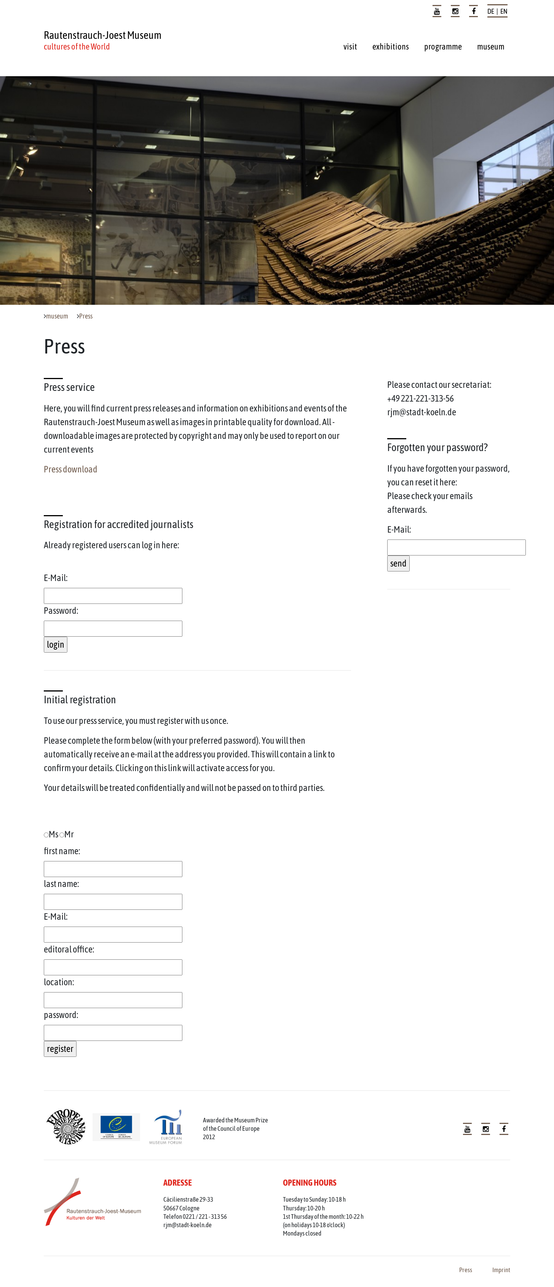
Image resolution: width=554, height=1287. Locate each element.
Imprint (501, 1270)
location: (59, 982)
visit (350, 46)
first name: (62, 851)
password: (61, 1015)
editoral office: (69, 949)
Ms (51, 834)
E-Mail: (56, 578)
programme (443, 46)
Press (86, 316)
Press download (70, 469)
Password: (61, 610)
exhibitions (390, 46)
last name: (61, 884)
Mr (66, 834)
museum (491, 46)
